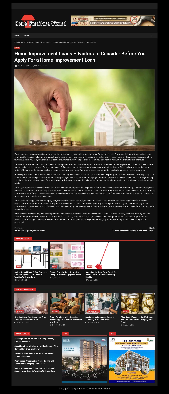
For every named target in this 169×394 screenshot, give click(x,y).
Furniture (55, 311)
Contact (26, 35)
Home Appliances (93, 311)
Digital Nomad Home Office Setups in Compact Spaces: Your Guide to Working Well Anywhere (31, 255)
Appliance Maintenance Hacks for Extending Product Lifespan (102, 303)
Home (16, 35)
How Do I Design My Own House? (49, 229)
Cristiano (19, 65)
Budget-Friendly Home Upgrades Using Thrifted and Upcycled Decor (67, 255)
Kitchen (125, 311)
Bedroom (20, 311)
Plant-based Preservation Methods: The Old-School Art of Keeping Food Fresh (138, 303)
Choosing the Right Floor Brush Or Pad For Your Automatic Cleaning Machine (102, 255)
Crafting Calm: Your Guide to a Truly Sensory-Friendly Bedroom (31, 303)
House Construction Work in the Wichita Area (119, 229)
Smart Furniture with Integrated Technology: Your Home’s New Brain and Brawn (67, 303)
